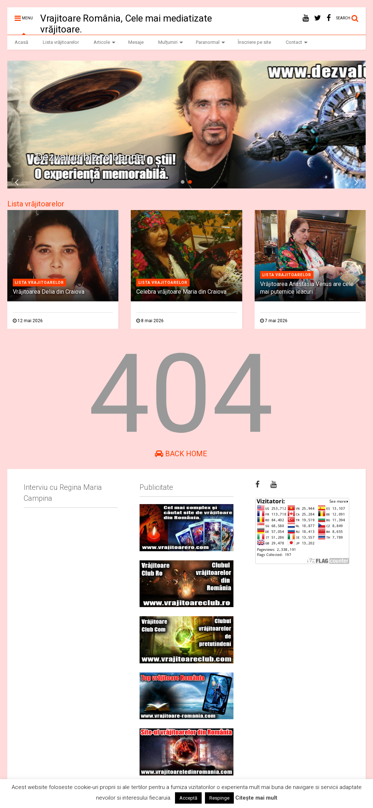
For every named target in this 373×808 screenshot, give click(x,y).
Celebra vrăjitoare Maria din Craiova (181, 291)
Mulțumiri (170, 42)
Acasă (21, 42)
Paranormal (210, 42)
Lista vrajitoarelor (39, 283)
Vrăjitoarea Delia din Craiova (48, 291)
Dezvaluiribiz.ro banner (91, 157)
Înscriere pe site (254, 42)
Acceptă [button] (188, 798)
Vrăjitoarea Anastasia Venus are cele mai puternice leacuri (307, 288)
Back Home (181, 453)
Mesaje (136, 42)
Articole (104, 42)
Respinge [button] (219, 798)
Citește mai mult (256, 797)
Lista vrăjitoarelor (61, 42)
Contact (297, 42)
